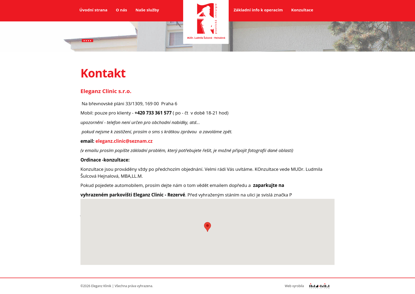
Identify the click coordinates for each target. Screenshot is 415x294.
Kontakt (87, 34)
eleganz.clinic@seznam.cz (124, 141)
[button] (207, 227)
